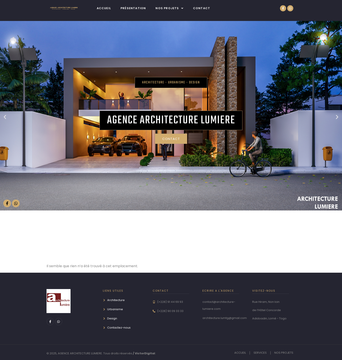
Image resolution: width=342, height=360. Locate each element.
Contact (201, 8)
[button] (169, 8)
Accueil (104, 8)
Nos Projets (169, 8)
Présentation (133, 8)
